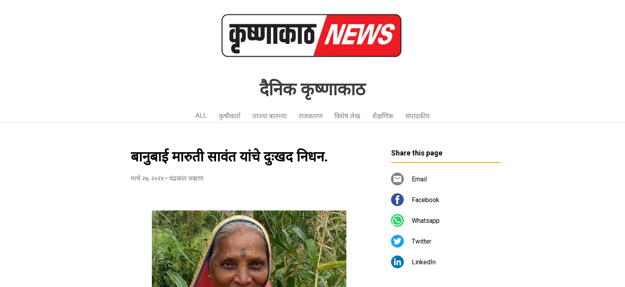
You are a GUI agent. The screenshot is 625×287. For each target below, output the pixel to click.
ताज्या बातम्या (269, 116)
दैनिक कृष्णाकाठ (312, 89)
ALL (201, 115)
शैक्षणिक (382, 116)
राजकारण (310, 116)
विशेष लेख (347, 116)
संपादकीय (417, 116)
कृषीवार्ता (229, 116)
